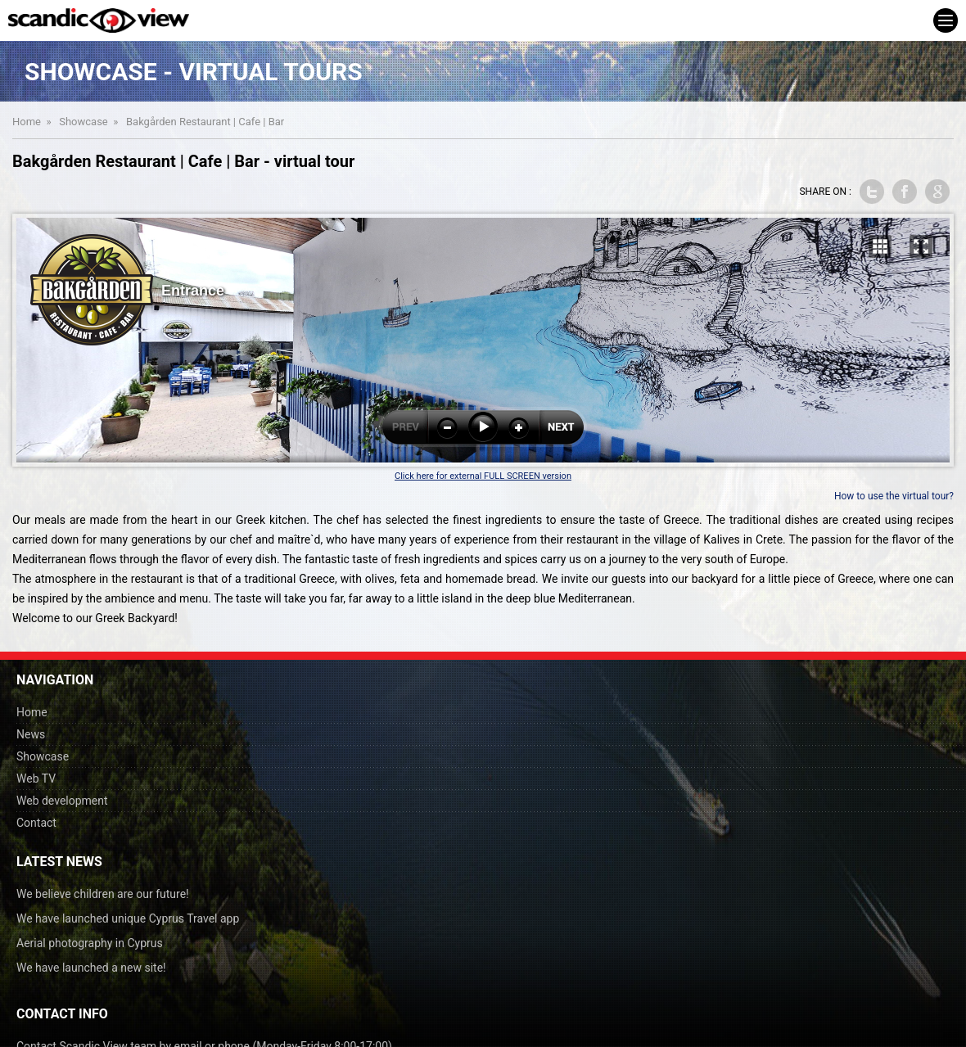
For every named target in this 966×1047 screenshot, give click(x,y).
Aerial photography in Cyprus (89, 943)
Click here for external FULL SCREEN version (483, 476)
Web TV (36, 778)
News (30, 734)
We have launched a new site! (91, 967)
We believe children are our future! (102, 893)
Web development (62, 800)
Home (26, 121)
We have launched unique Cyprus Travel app (127, 918)
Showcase (83, 121)
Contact (36, 822)
